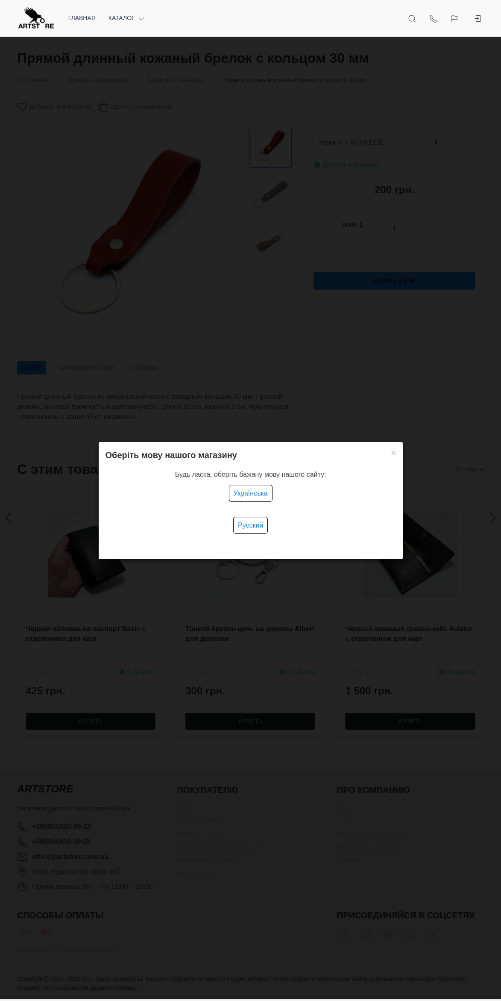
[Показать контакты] (433, 18)
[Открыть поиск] (412, 18)
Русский (250, 525)
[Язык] (455, 18)
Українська (251, 493)
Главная (82, 18)
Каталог (127, 18)
